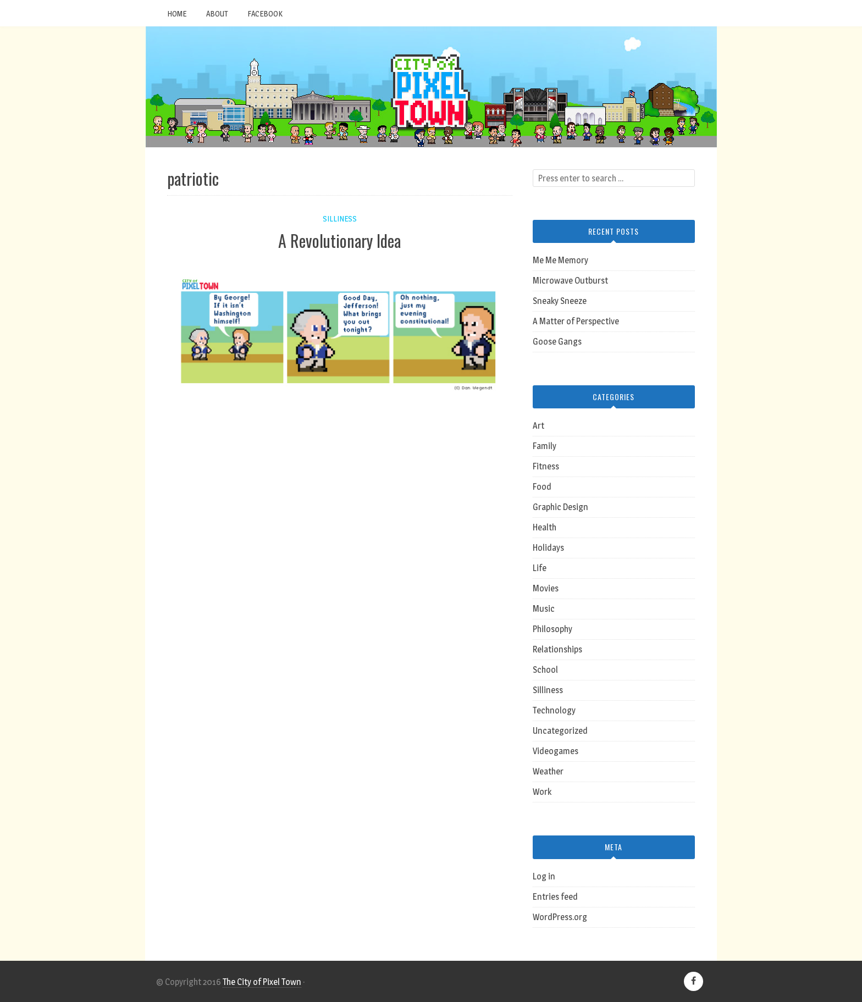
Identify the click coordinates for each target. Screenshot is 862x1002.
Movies (546, 588)
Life (539, 568)
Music (544, 609)
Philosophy (552, 629)
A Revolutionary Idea (339, 240)
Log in (544, 876)
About (217, 13)
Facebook (265, 13)
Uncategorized (560, 731)
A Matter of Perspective (576, 321)
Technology (554, 710)
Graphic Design (560, 507)
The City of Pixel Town (262, 982)
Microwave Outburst (570, 280)
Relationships (557, 649)
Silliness (340, 218)
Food (542, 486)
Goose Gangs (557, 341)
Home (176, 13)
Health (544, 527)
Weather (548, 771)
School (545, 670)
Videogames (555, 751)
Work (542, 792)
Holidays (548, 547)
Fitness (546, 466)
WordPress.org (560, 917)
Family (544, 446)
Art (538, 425)
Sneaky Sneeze (560, 301)
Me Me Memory (560, 260)
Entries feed (555, 897)
